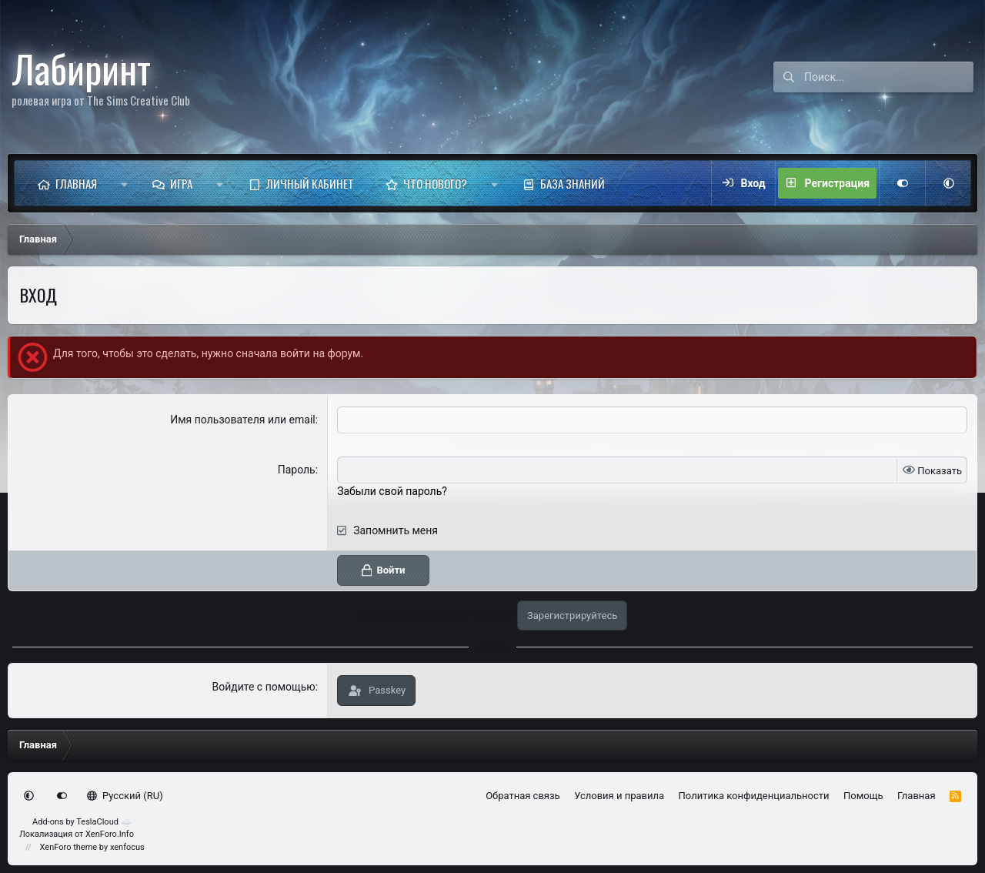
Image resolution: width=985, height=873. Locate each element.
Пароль (297, 469)
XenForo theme (69, 847)
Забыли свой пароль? (392, 491)
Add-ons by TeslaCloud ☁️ (82, 822)
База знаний (572, 183)
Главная (76, 183)
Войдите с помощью (263, 687)
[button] (124, 183)
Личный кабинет (310, 183)
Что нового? (435, 183)
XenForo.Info (109, 834)
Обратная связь (523, 795)
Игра (181, 183)
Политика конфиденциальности (754, 795)
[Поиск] (888, 77)
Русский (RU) (125, 795)
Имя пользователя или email (243, 419)
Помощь (863, 795)
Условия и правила (619, 795)
